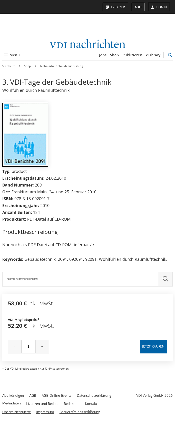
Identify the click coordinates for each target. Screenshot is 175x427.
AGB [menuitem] (32, 395)
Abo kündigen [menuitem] (13, 395)
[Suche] (80, 279)
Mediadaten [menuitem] (11, 403)
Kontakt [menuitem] (91, 403)
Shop (114, 55)
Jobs (102, 55)
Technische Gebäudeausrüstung (61, 65)
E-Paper (115, 7)
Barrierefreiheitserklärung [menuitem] (79, 411)
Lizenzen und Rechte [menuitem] (42, 403)
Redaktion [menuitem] (72, 403)
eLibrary (153, 55)
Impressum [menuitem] (45, 411)
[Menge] (28, 346)
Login (159, 7)
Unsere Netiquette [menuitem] (16, 411)
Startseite (8, 65)
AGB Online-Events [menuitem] (56, 395)
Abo (138, 7)
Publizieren (133, 55)
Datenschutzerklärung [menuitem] (94, 395)
